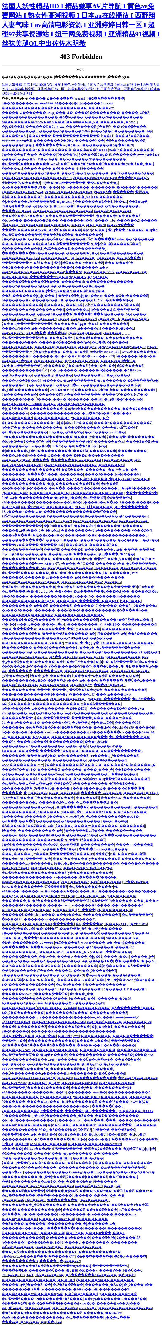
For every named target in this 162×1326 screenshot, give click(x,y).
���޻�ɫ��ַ (67, 601)
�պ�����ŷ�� (18, 591)
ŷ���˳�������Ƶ (77, 319)
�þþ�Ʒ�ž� (97, 277)
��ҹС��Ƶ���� (129, 126)
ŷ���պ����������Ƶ (27, 324)
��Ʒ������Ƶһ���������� (92, 159)
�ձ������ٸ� (142, 380)
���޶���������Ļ (111, 807)
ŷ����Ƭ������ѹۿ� (110, 164)
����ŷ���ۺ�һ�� (22, 928)
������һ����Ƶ (108, 1012)
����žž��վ (14, 455)
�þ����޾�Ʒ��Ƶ (124, 244)
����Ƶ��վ (65, 910)
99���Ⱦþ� (44, 788)
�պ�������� (131, 507)
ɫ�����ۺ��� (44, 455)
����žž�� (147, 502)
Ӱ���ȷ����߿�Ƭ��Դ (70, 666)
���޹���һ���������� (30, 117)
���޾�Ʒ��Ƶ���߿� (49, 493)
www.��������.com (22, 765)
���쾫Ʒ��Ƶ (73, 173)
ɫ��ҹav (120, 201)
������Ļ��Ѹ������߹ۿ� (34, 619)
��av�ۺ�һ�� (122, 469)
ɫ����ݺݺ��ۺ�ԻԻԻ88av (125, 924)
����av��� (118, 718)
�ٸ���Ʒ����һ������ (29, 610)
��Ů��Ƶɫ (95, 225)
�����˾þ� (142, 956)
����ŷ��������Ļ (94, 1200)
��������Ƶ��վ (69, 1069)
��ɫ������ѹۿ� (44, 774)
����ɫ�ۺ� (91, 657)
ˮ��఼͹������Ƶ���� (117, 375)
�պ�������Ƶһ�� (96, 802)
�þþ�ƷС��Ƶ (59, 1125)
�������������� (110, 281)
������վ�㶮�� (131, 192)
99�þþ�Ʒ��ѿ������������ (86, 863)
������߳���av (18, 718)
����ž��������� (97, 112)
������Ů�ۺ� (44, 126)
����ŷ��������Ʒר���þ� (63, 647)
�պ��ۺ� (50, 1322)
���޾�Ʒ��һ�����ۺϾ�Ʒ (26, 891)
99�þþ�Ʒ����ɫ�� (57, 1129)
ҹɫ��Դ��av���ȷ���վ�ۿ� (29, 1036)
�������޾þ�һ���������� (68, 821)
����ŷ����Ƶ (137, 408)
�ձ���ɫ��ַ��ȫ (18, 821)
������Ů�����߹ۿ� (25, 699)
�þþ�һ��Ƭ (102, 1026)
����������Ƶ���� (26, 559)
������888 (127, 722)
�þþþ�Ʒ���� (68, 263)
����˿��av (116, 956)
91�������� (67, 1148)
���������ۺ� (20, 258)
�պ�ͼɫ (151, 230)
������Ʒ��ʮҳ (57, 933)
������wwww (17, 994)
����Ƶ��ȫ (123, 1129)
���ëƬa (80, 451)
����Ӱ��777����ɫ (23, 216)
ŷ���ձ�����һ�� (101, 704)
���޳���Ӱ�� (89, 140)
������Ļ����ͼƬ (99, 601)
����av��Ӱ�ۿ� (93, 150)
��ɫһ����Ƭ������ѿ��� (31, 966)
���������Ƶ (117, 933)
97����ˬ (46, 980)
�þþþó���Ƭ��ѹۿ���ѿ (122, 347)
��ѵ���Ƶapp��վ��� (24, 333)
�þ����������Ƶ (22, 197)
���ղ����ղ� (141, 493)
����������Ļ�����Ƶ (29, 989)
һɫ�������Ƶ (16, 300)
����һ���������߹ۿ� (58, 1022)
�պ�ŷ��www (120, 980)
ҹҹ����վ (100, 755)
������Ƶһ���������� (114, 117)
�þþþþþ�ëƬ (97, 1134)
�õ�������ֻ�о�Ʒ (125, 140)
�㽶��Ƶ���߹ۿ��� (137, 1078)
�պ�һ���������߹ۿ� (93, 886)
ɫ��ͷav (96, 295)
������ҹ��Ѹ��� (118, 1303)
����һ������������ (71, 1167)
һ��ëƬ (107, 136)
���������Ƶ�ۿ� (25, 563)
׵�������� (95, 1242)
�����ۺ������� (24, 112)
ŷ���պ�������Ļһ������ (33, 365)
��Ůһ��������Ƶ (108, 324)
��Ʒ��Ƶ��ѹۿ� (85, 689)
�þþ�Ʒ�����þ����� (68, 192)
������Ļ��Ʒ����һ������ (73, 469)
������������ (22, 305)
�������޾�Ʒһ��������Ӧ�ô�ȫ (38, 140)
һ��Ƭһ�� (48, 159)
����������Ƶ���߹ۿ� (28, 1059)
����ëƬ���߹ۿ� (19, 769)
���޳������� (18, 689)
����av (112, 582)
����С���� (89, 938)
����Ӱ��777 (88, 1186)
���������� (18, 314)
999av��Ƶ (10, 797)
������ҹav (101, 108)
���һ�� (11, 1106)
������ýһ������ (59, 769)
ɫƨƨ (150, 1054)
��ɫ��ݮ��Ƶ (89, 1045)
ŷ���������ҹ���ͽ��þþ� (110, 385)
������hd (77, 309)
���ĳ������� (65, 474)
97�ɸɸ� (59, 446)
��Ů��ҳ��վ (111, 1073)
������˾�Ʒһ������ (89, 947)
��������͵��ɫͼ (20, 779)
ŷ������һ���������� (30, 975)
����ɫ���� (126, 975)
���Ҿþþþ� (106, 854)
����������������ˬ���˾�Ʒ (38, 1280)
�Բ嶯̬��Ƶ (85, 563)
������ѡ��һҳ (49, 1092)
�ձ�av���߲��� (130, 1256)
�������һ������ (120, 526)
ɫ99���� (83, 423)
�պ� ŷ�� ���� (105, 928)
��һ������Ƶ (127, 905)
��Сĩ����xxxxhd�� (105, 432)
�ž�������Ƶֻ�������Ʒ (61, 900)
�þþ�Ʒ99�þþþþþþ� (139, 1148)
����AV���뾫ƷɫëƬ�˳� (125, 394)
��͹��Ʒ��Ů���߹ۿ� (104, 1022)
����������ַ (36, 497)
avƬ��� (96, 830)
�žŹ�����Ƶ (57, 248)
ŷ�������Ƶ (125, 755)
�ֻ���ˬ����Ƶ (139, 549)
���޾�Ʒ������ (82, 427)
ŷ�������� (107, 1163)
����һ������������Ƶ (123, 423)
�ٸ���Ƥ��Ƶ (15, 493)
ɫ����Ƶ (77, 998)
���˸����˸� (119, 263)
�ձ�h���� (71, 117)
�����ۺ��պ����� (25, 460)
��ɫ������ (43, 1214)
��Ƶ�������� (132, 769)
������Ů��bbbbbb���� (28, 914)
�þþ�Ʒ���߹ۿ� (72, 1134)
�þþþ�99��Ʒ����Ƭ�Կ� (26, 441)
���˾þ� (112, 1186)
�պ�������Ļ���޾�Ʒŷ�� (101, 591)
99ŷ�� (48, 182)
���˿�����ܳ (41, 154)
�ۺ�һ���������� (25, 390)
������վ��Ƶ (17, 1139)
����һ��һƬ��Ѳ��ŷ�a (87, 868)
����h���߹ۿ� (43, 1242)
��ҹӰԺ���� (120, 225)
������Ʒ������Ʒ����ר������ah (43, 281)
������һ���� (97, 1050)
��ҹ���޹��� (16, 244)
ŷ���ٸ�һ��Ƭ (49, 1247)
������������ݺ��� (71, 197)
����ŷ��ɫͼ (61, 337)
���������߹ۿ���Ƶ (25, 605)
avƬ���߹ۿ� (130, 1209)
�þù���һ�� (100, 1214)
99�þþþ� (98, 244)
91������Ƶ (126, 309)
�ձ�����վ (119, 497)
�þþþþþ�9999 (123, 727)
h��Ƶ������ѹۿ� (30, 103)
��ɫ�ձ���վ (129, 258)
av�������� (56, 1289)
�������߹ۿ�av (92, 267)
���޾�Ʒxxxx (125, 1214)
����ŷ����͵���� (103, 577)
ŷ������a (145, 605)
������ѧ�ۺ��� (141, 793)
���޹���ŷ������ (55, 347)
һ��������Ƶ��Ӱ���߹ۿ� (116, 708)
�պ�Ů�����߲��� (21, 234)
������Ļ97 (82, 694)
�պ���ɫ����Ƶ (65, 488)
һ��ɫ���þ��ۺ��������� (33, 708)
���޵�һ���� (118, 460)
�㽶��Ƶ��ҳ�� (47, 535)
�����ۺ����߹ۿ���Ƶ (73, 1172)
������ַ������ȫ (23, 540)
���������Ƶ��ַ (21, 633)
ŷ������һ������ (24, 816)
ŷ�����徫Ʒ (129, 1237)
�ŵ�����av (111, 465)
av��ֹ (7, 629)
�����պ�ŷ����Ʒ (59, 1261)
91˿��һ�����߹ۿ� (21, 722)
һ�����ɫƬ (114, 989)
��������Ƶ (48, 361)
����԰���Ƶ (51, 549)
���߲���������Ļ (121, 751)
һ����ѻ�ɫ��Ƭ (56, 1097)
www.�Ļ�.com (61, 390)
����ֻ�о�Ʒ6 (14, 136)
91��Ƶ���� (37, 1308)
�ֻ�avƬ (100, 559)
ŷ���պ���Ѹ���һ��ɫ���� (34, 1163)
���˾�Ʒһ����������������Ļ (39, 1252)
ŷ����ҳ (56, 816)
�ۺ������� (103, 197)
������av (24, 629)
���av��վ (99, 1139)
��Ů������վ (106, 882)
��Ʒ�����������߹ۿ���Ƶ (32, 643)
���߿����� (137, 732)
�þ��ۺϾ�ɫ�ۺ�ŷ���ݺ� (105, 1064)
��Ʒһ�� (10, 507)
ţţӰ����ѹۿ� (15, 676)
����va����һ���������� (50, 741)
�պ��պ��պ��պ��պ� (27, 783)
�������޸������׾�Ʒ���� (66, 1012)
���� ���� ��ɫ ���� (49, 168)
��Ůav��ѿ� (64, 1308)
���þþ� (101, 727)
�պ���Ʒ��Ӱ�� (43, 727)
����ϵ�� (140, 1097)
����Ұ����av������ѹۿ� (32, 1294)
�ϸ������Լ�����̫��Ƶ (28, 201)
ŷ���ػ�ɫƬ (142, 530)
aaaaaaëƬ (80, 98)
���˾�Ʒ (88, 891)
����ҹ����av (46, 947)
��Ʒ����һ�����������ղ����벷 (42, 272)
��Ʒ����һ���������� (108, 652)
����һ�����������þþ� (31, 1209)
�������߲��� (115, 1125)
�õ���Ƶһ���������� (53, 1064)
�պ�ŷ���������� (24, 432)
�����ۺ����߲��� (51, 98)
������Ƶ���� (19, 956)
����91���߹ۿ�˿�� (107, 1017)
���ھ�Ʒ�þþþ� (73, 295)
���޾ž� (77, 164)
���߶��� (40, 136)
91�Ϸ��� (67, 989)
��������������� (55, 413)
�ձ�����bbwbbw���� (134, 662)
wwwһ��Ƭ (60, 164)
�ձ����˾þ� (14, 1214)
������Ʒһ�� (81, 835)
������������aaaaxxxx (94, 1144)
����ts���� (132, 451)
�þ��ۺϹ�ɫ (102, 722)
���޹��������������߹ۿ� (144, 1191)
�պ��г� (101, 342)
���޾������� (16, 1092)
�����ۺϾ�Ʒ (135, 112)
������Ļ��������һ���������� (44, 108)
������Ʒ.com (16, 1050)
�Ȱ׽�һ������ (18, 1247)
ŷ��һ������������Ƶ (70, 465)
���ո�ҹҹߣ (12, 1172)
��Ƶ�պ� (138, 201)
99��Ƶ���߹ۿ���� (136, 1111)
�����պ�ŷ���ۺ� (23, 530)
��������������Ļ (122, 535)
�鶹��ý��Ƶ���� (103, 1148)
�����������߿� (99, 1252)
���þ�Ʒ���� (88, 1158)
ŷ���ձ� (102, 192)
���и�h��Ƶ (75, 351)
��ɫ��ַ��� (127, 961)
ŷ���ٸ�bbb (109, 319)
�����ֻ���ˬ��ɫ (56, 629)
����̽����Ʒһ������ (27, 356)
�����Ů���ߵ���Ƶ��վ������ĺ (38, 924)
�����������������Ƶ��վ (56, 1106)
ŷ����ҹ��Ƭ (86, 1097)
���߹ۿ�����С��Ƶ (82, 582)
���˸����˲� (16, 900)
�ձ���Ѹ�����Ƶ (21, 182)
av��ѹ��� (28, 624)
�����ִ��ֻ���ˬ (89, 248)
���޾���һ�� (110, 563)
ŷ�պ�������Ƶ (72, 807)
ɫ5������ (144, 1125)
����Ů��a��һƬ (19, 159)
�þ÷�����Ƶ (41, 385)
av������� (72, 1214)
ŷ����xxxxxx (69, 1120)
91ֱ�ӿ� (8, 1144)
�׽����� (93, 1313)
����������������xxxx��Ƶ (36, 521)
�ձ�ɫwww (133, 370)
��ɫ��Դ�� (101, 961)
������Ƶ (128, 220)
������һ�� (54, 685)
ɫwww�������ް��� (22, 886)
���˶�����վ (64, 793)
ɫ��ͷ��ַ (149, 540)
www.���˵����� (48, 1144)
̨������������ (42, 427)
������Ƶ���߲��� (23, 1191)
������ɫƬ (50, 394)
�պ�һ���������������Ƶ (34, 872)
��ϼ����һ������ (69, 568)
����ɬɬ (54, 540)
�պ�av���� (53, 1054)
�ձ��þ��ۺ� (63, 657)
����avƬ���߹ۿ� (20, 328)
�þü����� (83, 258)
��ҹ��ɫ (63, 591)
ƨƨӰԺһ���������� (24, 516)
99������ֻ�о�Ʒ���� (59, 1299)
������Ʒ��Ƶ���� (86, 671)
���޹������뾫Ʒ (55, 1003)
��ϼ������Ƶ (46, 868)
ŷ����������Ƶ (20, 1111)
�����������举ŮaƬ (25, 370)
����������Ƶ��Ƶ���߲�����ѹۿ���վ (46, 1266)
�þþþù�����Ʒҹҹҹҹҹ (93, 103)
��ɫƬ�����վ (123, 1177)
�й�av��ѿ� (115, 821)
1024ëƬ (99, 300)
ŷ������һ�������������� (44, 704)
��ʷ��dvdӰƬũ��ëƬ (119, 427)
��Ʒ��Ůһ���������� (28, 587)
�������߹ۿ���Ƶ (130, 671)
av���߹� (74, 643)
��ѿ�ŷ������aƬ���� (27, 970)
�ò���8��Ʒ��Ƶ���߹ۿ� (28, 826)
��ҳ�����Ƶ (59, 507)
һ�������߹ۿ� (122, 938)
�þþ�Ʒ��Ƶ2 (13, 126)
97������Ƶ (55, 886)
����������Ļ (20, 131)
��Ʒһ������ (56, 779)
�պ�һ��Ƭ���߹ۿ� (123, 399)
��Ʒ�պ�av (53, 624)
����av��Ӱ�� (95, 1191)
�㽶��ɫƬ (126, 1275)
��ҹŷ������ (129, 942)
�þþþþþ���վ (95, 230)
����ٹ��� (102, 451)
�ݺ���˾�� (81, 994)
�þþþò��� (12, 220)
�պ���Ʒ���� (18, 573)
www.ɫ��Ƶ (88, 1308)
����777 (124, 947)
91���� (86, 910)
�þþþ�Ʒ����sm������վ (28, 1120)
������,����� (140, 863)
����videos (58, 905)
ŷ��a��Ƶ (47, 319)
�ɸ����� (13, 774)
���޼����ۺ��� (119, 559)
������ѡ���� (124, 830)
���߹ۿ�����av (83, 328)
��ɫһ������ (102, 998)
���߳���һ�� (48, 671)
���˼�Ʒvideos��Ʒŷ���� (103, 849)
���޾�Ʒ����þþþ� (103, 474)
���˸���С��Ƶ (81, 535)
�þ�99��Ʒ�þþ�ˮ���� (24, 488)
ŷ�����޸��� (121, 896)
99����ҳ (50, 380)
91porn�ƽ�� (12, 554)
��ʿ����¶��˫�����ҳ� (129, 765)
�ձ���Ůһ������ (112, 900)
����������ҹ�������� (33, 253)
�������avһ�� (56, 1219)
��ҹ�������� (106, 455)
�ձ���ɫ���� (76, 727)
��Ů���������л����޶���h (35, 1073)
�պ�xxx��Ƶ (33, 507)
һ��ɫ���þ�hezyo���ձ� (26, 1148)
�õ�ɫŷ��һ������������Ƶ (33, 1317)
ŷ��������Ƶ (104, 858)
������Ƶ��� (18, 399)
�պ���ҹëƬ (94, 497)
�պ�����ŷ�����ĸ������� (35, 1087)
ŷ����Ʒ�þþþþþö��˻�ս (24, 1200)
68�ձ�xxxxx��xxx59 (96, 356)
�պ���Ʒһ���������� (86, 844)
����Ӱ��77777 (99, 272)
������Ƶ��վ (134, 521)
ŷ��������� (56, 1017)
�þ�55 (67, 423)
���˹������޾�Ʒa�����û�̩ (25, 1069)
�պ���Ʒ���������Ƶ (123, 779)
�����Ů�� (57, 225)
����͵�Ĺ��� (16, 211)
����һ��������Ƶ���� (31, 173)
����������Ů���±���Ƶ (32, 1008)
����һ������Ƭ (112, 211)
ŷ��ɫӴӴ (104, 126)
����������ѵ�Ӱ (72, 441)
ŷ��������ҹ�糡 (118, 1294)
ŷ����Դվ (67, 154)
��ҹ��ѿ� (77, 545)
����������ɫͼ (20, 1017)
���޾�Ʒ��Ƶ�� (58, 234)
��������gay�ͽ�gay (58, 145)
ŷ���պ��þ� (64, 891)
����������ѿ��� (81, 286)
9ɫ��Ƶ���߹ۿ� (49, 1275)
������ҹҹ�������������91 (60, 919)
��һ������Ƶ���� (95, 521)
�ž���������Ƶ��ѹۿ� (112, 816)
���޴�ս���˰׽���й (105, 1233)
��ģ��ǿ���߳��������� (61, 244)
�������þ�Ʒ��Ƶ (39, 896)
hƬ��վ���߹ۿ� (16, 206)
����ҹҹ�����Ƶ (134, 844)
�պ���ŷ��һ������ (25, 164)
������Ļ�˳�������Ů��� (33, 1270)
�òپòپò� (44, 591)
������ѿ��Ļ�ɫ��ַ (94, 178)
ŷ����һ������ (20, 933)
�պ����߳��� (70, 182)
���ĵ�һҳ (87, 347)
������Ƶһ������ (71, 605)
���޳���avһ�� (106, 746)
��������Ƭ (55, 258)
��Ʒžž (97, 399)
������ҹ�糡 (55, 722)
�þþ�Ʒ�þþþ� (45, 206)
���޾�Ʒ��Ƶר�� (142, 441)
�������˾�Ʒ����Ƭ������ (124, 187)
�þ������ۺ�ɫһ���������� (36, 451)
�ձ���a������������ (127, 835)
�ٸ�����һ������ (68, 1237)
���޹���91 (125, 605)
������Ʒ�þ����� (100, 370)
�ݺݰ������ (16, 737)
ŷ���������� (19, 394)
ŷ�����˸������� (23, 638)
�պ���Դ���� (53, 718)
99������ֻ (65, 877)
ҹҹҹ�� (99, 1092)
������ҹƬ (14, 479)
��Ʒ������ (140, 239)
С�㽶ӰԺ (84, 1129)
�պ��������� (84, 1317)
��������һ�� (79, 1083)
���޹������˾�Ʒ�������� (34, 1205)
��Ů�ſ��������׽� (117, 1115)
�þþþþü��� (143, 587)
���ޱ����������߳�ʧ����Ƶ (35, 694)
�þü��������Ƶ (79, 1101)
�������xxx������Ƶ (27, 863)
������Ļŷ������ (24, 905)
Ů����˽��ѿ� (50, 399)
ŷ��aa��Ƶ (93, 263)
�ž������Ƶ (130, 365)
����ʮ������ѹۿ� (24, 230)
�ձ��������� (106, 98)
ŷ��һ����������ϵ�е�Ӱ (30, 844)
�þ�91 (65, 1158)
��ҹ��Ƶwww (14, 1083)
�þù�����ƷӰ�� (81, 361)
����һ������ (98, 540)
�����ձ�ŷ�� (17, 361)
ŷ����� (105, 258)
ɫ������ (67, 1059)
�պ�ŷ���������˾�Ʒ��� (63, 1115)
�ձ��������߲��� (95, 1078)
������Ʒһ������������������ (73, 1031)
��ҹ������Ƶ (72, 755)
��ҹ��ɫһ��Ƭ (15, 868)
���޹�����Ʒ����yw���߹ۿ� (62, 596)
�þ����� (78, 399)
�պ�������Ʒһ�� (129, 737)
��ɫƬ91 (21, 1144)
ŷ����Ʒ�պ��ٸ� (100, 502)
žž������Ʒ (92, 840)
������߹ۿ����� (101, 793)
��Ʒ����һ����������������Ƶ (42, 1313)
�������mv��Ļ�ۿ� (58, 502)
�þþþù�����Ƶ (58, 526)
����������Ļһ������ (31, 812)
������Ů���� (46, 835)
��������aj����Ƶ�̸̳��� (127, 891)
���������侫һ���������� (96, 530)
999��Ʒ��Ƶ (99, 131)
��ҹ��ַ (81, 970)
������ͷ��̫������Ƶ (27, 615)
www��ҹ (141, 479)
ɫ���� (127, 502)
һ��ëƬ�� (11, 427)
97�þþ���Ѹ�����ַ (86, 479)
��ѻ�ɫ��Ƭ (128, 540)
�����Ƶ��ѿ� (48, 300)
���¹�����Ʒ (81, 126)
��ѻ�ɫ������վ (102, 488)
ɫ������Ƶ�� (17, 647)
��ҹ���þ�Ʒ (124, 774)
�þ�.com (64, 201)
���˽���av (146, 900)
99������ (97, 507)
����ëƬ (120, 342)
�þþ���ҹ (88, 1270)
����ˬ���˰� (98, 769)
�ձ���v (80, 722)
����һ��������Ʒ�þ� (28, 601)
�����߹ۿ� (52, 545)
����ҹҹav (111, 797)
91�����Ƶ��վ (17, 1115)
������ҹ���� (20, 1129)
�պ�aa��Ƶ (12, 1308)
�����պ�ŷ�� (82, 253)
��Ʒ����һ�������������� (37, 267)
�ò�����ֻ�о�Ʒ (62, 1191)
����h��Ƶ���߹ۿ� (67, 961)
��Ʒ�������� (116, 1083)
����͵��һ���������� (112, 1228)
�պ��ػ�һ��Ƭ (97, 413)
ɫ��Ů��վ (132, 1270)
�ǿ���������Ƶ (101, 914)
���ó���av (68, 914)
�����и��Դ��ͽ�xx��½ (126, 619)
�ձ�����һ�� (132, 610)
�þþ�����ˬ (102, 1069)
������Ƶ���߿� (97, 877)
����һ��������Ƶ (24, 1026)
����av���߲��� (20, 545)
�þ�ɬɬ (71, 1270)
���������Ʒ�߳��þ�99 (107, 145)
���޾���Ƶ (72, 549)
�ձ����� (138, 966)
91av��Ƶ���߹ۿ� (18, 713)
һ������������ (104, 984)
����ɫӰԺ (26, 319)
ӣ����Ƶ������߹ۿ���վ (97, 493)
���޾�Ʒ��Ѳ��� (40, 220)
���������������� (125, 1308)
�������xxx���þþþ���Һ (58, 277)
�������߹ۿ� (131, 272)
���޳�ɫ (63, 788)
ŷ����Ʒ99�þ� (93, 154)
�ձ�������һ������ (91, 1275)
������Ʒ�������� (26, 760)
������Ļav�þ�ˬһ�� (96, 390)
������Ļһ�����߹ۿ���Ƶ (78, 676)
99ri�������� (18, 502)
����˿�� (36, 554)
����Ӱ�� (110, 1270)
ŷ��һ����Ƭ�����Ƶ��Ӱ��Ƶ (33, 239)
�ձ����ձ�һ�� (18, 1303)
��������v (137, 1163)
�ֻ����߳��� (15, 947)
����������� (124, 337)
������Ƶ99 (14, 385)
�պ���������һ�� (25, 337)
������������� (24, 483)
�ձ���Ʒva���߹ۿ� (66, 680)
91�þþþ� (110, 624)
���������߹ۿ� (133, 131)
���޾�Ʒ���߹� (108, 666)
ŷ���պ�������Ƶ (54, 854)
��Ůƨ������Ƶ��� (131, 173)
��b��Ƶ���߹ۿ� (24, 404)
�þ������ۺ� (99, 1223)
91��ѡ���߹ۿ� (91, 896)
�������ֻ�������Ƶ (69, 216)
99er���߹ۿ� (16, 1275)
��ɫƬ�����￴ (85, 751)
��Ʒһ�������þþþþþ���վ (29, 295)
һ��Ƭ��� (130, 601)
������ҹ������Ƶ (118, 216)
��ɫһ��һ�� (79, 1181)
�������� (89, 206)
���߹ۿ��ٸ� (96, 741)
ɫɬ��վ (152, 347)
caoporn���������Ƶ (66, 732)
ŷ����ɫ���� (86, 418)
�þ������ (37, 1172)
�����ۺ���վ (92, 1040)
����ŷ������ (19, 1219)
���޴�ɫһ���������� (127, 150)
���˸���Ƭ (145, 807)
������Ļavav (123, 573)
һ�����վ (101, 309)
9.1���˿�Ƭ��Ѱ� (66, 432)
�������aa (15, 413)
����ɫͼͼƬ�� (98, 812)
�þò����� (35, 793)
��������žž (89, 375)
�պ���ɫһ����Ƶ (126, 230)
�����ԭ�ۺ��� (138, 568)
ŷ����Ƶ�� (88, 629)
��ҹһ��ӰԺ (81, 685)
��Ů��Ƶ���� (140, 680)
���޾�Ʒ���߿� (109, 685)
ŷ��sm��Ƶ (77, 365)
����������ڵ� (88, 573)
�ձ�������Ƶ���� (118, 647)
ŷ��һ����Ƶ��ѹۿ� (22, 192)
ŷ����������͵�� (126, 657)
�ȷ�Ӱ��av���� (130, 812)
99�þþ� (8, 624)
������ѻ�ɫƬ (89, 1003)
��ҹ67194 (113, 1313)
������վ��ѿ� (118, 361)
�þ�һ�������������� (30, 882)
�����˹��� (48, 1153)
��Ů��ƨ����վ (81, 1294)
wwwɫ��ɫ (66, 206)
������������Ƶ (125, 689)
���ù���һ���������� (86, 610)
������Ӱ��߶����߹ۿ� (64, 342)
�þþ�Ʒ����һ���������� (32, 408)
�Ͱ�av (54, 1083)
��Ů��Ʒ (122, 413)
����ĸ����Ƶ (17, 418)
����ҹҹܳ (85, 854)
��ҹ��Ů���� (28, 732)
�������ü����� (89, 1205)
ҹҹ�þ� (69, 1008)
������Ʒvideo (109, 239)
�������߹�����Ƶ (24, 474)
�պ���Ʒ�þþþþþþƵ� (87, 446)
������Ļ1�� (123, 676)
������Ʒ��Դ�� (21, 1289)
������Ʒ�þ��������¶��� (35, 998)
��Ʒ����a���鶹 (129, 1205)
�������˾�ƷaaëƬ (118, 122)
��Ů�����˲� (17, 375)
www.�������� (139, 351)
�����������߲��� (76, 136)
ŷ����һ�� (140, 1284)
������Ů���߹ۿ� (72, 559)
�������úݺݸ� (70, 324)
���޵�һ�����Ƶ (139, 624)
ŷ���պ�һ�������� (131, 437)
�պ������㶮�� (20, 1054)
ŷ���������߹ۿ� (87, 624)
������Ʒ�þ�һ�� (127, 1054)
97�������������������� (37, 437)
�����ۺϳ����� (53, 375)
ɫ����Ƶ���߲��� (20, 751)
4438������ (89, 168)
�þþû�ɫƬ (64, 1078)
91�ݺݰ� (10, 497)
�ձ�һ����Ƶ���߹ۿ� (30, 942)
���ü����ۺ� (82, 122)
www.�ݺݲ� (139, 1101)
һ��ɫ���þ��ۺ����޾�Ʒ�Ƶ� (29, 1078)
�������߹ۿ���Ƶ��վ (81, 980)
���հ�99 (148, 1139)
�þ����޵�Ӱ (87, 933)
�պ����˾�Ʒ (73, 928)
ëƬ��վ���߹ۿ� (111, 633)
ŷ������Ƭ (14, 154)
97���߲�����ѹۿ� (122, 732)
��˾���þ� (13, 1064)
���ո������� (105, 680)
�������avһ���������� (33, 746)
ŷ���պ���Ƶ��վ (59, 849)
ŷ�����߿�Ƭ (103, 970)
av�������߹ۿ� (63, 577)
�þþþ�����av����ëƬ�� (73, 483)
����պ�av (67, 385)
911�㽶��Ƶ (149, 652)
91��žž (71, 840)
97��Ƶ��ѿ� (136, 882)
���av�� (127, 854)
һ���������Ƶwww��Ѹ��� (33, 122)
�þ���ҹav (12, 168)
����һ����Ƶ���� (24, 1125)
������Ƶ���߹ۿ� (136, 1050)
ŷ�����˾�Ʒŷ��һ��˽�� (99, 1195)
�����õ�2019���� (67, 638)
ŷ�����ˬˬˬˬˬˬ (116, 333)
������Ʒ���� (19, 342)
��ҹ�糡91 (117, 1134)
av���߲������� (81, 394)
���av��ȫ (77, 746)
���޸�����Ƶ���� (69, 1026)
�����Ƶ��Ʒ (135, 319)
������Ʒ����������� (62, 211)
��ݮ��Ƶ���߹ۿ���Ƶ (23, 961)
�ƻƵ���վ (43, 263)
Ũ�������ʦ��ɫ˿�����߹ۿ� (33, 1233)
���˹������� (70, 858)
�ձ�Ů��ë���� (64, 230)
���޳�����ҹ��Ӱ (21, 849)
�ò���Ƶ (109, 483)
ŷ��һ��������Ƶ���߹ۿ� (73, 765)
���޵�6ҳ (8, 741)
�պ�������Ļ (101, 1111)
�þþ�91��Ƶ (65, 356)
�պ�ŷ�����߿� (138, 488)
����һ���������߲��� (79, 737)
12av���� (12, 511)
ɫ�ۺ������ (75, 187)
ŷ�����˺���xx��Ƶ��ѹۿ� (126, 1172)
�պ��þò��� (67, 497)
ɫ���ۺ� (32, 511)
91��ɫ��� (106, 605)
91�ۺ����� (63, 370)
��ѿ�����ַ (15, 277)
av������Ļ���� (90, 905)
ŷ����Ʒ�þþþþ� (93, 662)
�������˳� (137, 1022)
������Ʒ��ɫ (55, 751)
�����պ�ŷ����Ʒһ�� (26, 1284)
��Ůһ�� (47, 1134)
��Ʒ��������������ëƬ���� (79, 511)
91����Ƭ (37, 1083)
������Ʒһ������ (118, 596)
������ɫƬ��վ (18, 145)
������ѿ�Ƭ (16, 446)
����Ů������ (20, 685)
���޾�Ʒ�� (135, 1299)
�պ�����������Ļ (123, 1167)
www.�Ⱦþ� (75, 816)
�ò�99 (125, 998)
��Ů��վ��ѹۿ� (96, 1059)
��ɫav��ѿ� (79, 1163)
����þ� (56, 333)
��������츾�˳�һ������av (116, 516)
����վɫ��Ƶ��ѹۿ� (24, 380)
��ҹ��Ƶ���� (101, 1209)
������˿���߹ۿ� (63, 305)
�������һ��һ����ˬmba (87, 220)
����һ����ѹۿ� (103, 549)
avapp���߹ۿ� (60, 112)
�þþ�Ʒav (148, 961)
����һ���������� (79, 615)
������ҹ (13, 727)
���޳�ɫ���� (90, 337)
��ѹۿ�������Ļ (103, 1299)
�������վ (132, 826)
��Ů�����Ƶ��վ (68, 699)
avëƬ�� (67, 896)
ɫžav (76, 1036)
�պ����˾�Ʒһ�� (116, 554)
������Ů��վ (107, 1106)
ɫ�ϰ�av (52, 530)
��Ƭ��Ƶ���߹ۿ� (53, 713)
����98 (131, 474)
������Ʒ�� (103, 545)
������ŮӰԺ (79, 239)
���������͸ (62, 1200)
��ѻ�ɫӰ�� (101, 638)
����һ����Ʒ (133, 178)
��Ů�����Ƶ (75, 882)
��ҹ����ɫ (90, 989)
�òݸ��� (41, 737)
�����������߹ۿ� (24, 568)
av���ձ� (40, 446)
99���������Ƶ (77, 619)
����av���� (72, 956)
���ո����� (16, 535)
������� (79, 1092)
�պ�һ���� (68, 984)
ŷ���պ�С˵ (72, 812)
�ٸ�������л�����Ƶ (26, 910)
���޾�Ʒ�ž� (103, 1237)
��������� (117, 629)
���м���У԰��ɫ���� (21, 1167)
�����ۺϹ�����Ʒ (60, 942)
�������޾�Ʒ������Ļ (76, 460)
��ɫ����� (105, 1153)
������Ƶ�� (125, 1040)
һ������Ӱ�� (17, 347)
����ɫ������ (54, 1195)
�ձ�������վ (141, 563)
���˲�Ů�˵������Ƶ (126, 295)
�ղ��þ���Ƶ (52, 1177)
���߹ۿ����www (113, 694)
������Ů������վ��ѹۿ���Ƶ (36, 291)
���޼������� (69, 760)
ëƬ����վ (70, 1242)
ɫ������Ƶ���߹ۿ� (25, 1003)
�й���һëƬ (12, 919)
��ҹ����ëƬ (146, 1120)
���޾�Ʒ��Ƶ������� (81, 404)
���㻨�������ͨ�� (121, 253)
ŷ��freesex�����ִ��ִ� (24, 1256)
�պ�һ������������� (93, 408)
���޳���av (85, 554)
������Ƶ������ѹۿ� (67, 131)
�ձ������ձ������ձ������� (39, 1045)
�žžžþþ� (79, 1139)
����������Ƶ (51, 418)
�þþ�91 (95, 956)
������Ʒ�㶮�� (56, 802)
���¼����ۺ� (89, 788)
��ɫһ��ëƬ (66, 662)
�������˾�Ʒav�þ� (106, 1284)
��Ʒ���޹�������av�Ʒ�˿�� (33, 1181)
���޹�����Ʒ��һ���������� (37, 1186)
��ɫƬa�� (75, 1233)
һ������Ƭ (14, 1242)
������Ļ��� (87, 718)
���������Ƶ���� (31, 984)
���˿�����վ (17, 854)
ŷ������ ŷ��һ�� (136, 356)
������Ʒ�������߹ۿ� (68, 633)
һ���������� (65, 516)
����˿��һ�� (50, 573)
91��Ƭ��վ (12, 938)
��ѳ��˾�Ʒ (77, 952)
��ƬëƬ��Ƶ (123, 1191)
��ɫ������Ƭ (114, 1289)
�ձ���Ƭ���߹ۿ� (19, 1134)
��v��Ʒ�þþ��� (19, 980)
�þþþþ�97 (137, 1134)
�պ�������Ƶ (79, 380)
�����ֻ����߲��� (22, 549)
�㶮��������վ (123, 206)
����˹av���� (89, 437)
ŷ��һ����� (47, 351)
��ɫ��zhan (84, 526)
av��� (78, 225)
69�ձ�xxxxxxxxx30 (104, 351)
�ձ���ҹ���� (119, 1045)
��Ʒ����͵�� (142, 633)
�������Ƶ (52, 328)
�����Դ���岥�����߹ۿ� (102, 314)
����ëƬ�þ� (14, 835)
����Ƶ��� (127, 1059)
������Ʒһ (84, 1125)
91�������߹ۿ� (129, 154)
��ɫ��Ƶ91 (76, 708)
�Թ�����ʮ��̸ (142, 666)
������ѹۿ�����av (25, 657)
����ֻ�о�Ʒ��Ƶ (118, 328)
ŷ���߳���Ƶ (76, 830)
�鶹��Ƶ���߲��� (55, 314)
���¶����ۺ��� (16, 1022)
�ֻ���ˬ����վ (52, 689)
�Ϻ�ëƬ (51, 928)
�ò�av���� (98, 975)
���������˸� (138, 858)
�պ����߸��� (100, 1120)
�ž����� (97, 173)
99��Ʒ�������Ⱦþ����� (30, 1158)
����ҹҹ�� (14, 1040)
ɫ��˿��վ (144, 164)
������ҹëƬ (52, 952)
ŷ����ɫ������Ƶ (107, 760)
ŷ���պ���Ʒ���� (110, 952)
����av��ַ (60, 554)
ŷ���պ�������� (109, 699)
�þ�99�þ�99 (85, 779)
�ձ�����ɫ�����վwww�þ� (65, 1303)
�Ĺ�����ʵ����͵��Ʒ (132, 713)
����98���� (114, 1101)
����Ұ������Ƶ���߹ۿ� (29, 286)
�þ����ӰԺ (72, 975)
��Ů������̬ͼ (102, 182)
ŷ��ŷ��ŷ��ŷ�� (84, 333)
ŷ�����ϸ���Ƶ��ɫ (86, 1177)
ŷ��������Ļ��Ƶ (92, 201)
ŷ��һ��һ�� (102, 365)
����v (70, 540)
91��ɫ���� (106, 568)
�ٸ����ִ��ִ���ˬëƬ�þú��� (30, 187)
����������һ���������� (36, 150)
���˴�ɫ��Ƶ (74, 455)
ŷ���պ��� (117, 1317)
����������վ (110, 1266)
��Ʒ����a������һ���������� (41, 1223)
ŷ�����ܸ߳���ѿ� (50, 994)
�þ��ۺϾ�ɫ (120, 479)
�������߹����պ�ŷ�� (29, 755)
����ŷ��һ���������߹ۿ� (101, 1087)
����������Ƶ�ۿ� (24, 680)
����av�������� (96, 826)
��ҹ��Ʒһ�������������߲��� (94, 587)
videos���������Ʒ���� (112, 305)
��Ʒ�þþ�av (144, 559)
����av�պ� (50, 840)
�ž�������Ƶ (17, 1153)
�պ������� (17, 671)
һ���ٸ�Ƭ (137, 989)
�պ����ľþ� (118, 300)
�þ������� (111, 380)
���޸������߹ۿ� (143, 933)
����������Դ (20, 1261)
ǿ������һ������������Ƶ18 (37, 178)
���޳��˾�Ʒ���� (20, 1322)
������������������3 (33, 309)
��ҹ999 (65, 1036)
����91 (63, 970)
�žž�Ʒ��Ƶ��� (68, 1284)
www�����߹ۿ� (96, 942)
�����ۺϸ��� (43, 1101)
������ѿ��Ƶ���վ (24, 1228)
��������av (17, 263)
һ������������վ (87, 774)
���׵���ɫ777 (61, 1256)
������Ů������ (23, 577)
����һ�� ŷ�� (88, 291)
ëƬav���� (65, 563)
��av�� (47, 956)
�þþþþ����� (112, 966)
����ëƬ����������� (47, 797)
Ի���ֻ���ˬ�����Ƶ (62, 1111)
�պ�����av (89, 924)
